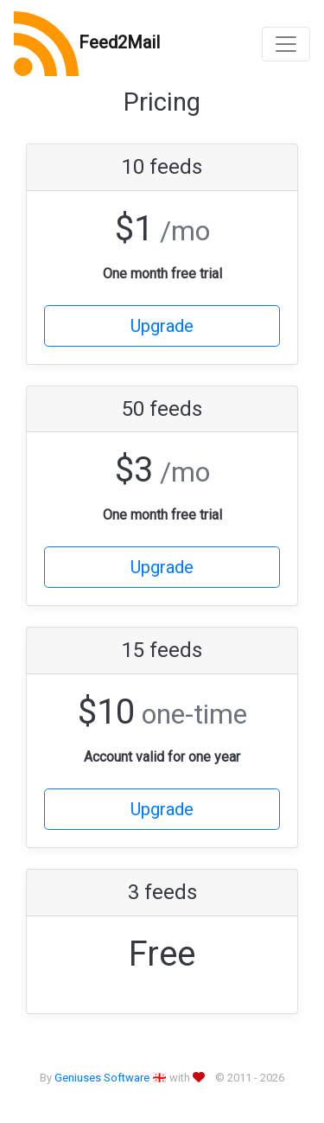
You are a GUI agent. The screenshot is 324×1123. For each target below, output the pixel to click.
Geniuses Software (101, 1077)
